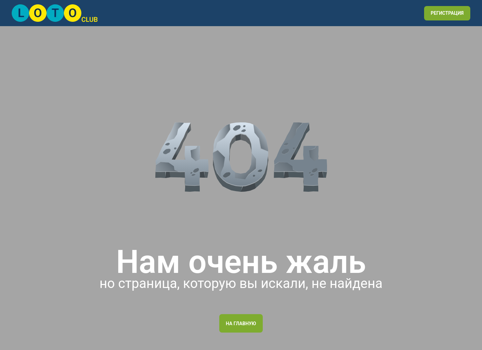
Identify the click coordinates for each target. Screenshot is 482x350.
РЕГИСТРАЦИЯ (447, 13)
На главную (241, 323)
